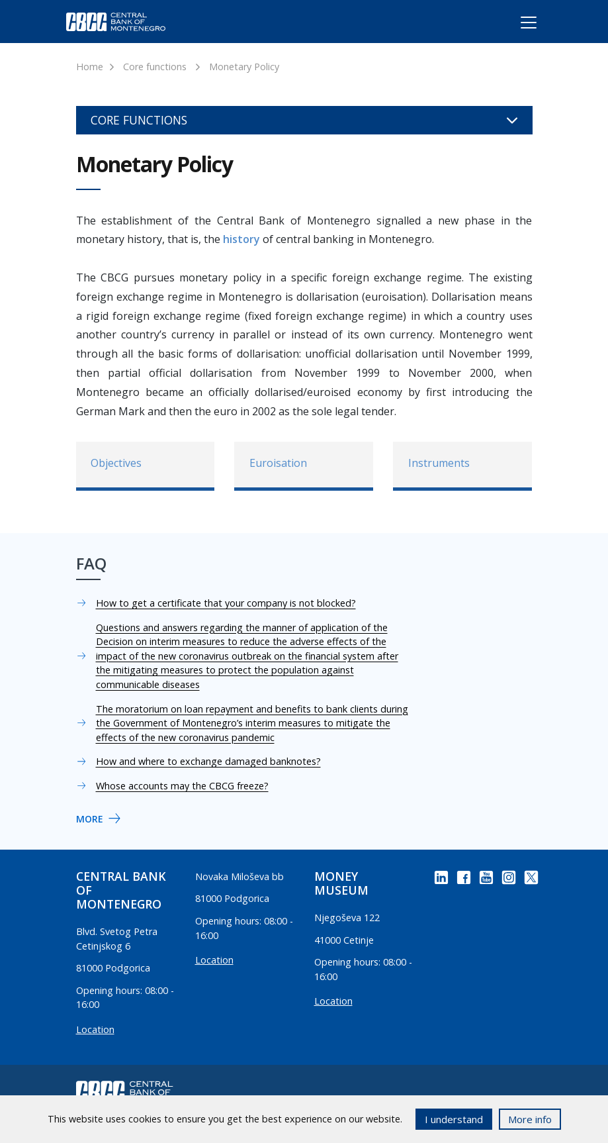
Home (89, 66)
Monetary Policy (244, 66)
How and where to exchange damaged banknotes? (208, 761)
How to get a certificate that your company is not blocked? (226, 603)
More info (530, 1119)
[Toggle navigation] (516, 24)
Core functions (155, 66)
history (241, 239)
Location (95, 1029)
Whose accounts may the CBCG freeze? (182, 785)
